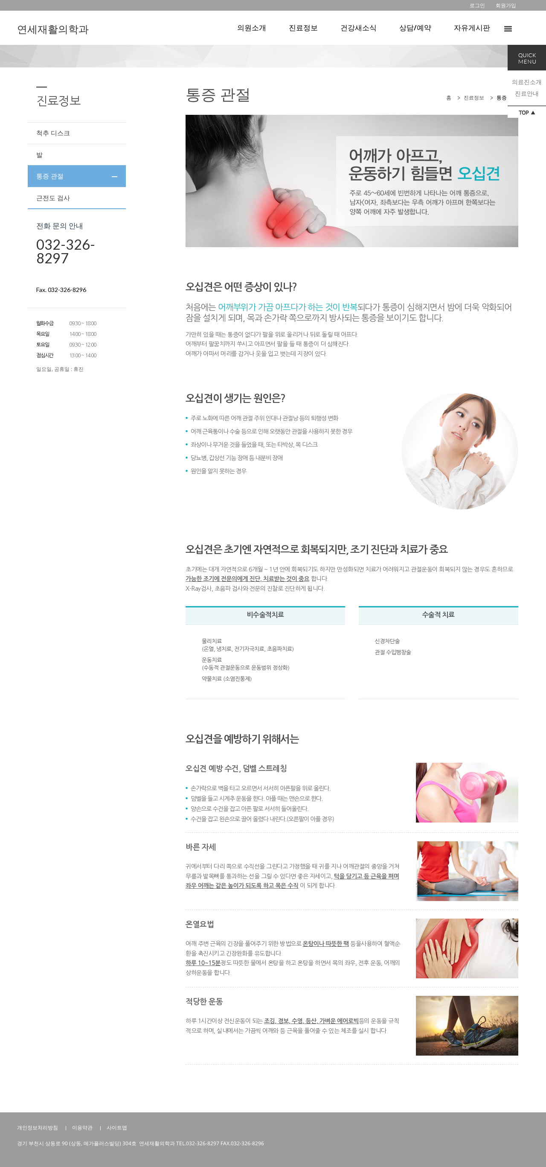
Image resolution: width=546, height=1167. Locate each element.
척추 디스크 (53, 132)
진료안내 (527, 93)
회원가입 (506, 5)
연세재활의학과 (53, 29)
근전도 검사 (53, 197)
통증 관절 (50, 176)
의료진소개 (527, 82)
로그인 (477, 5)
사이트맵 (117, 1127)
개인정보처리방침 (37, 1127)
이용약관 (82, 1127)
